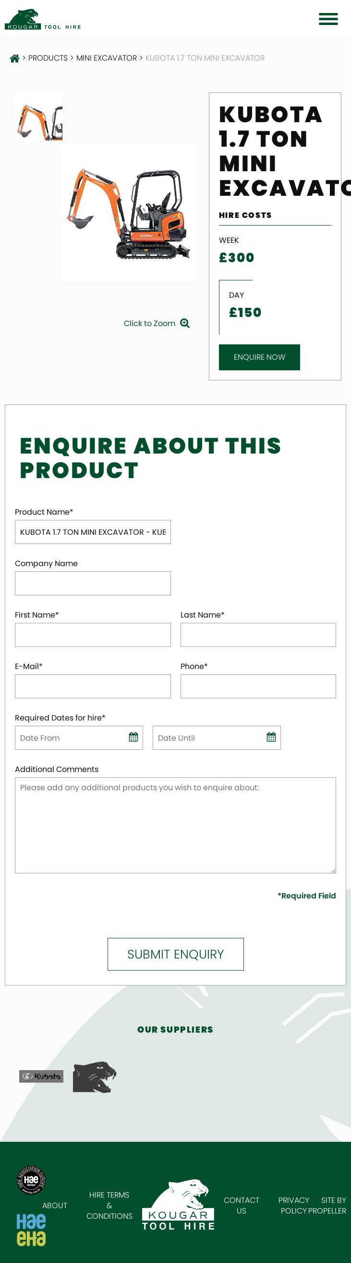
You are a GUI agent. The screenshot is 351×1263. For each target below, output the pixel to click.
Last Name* (203, 615)
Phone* (194, 666)
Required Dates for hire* (60, 718)
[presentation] (71, 905)
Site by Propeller (327, 1205)
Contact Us (241, 1205)
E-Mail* (29, 666)
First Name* (37, 615)
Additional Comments (56, 769)
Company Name (46, 563)
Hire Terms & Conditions (109, 1205)
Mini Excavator (106, 58)
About (54, 1205)
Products (48, 58)
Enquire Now (259, 357)
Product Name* (44, 512)
